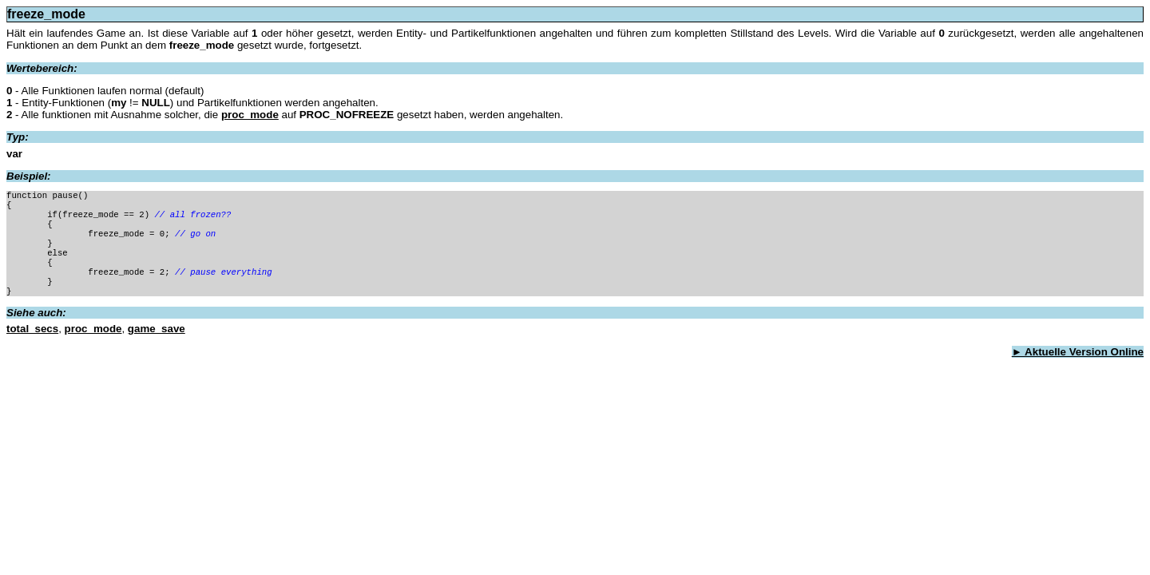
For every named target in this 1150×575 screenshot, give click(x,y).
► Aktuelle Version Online (1078, 353)
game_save (156, 330)
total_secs (32, 330)
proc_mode (250, 115)
